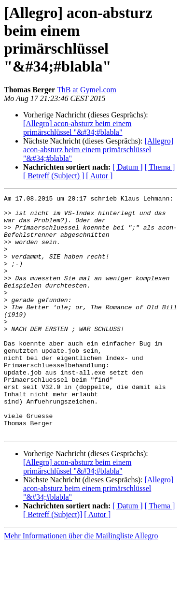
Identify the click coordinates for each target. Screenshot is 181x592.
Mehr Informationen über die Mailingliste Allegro (81, 583)
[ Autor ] (99, 176)
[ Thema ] (160, 167)
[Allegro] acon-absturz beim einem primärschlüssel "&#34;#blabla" (77, 127)
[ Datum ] (127, 167)
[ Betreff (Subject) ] (53, 176)
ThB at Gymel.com (86, 90)
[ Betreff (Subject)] (52, 562)
